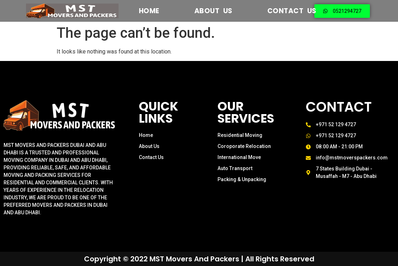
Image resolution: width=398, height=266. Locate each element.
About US (213, 11)
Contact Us (291, 11)
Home (149, 11)
